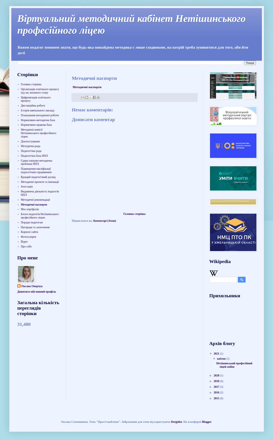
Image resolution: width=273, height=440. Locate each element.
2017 (217, 386)
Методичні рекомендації (35, 199)
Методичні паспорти (87, 87)
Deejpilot (176, 421)
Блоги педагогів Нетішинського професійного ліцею (40, 216)
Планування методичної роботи (40, 115)
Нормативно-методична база (38, 120)
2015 (217, 398)
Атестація (27, 186)
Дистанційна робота (33, 105)
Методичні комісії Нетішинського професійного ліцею (38, 133)
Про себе (26, 246)
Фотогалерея (28, 236)
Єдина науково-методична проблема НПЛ (36, 162)
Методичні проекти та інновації (40, 181)
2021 (217, 353)
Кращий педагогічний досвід (38, 177)
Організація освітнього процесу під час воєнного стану (40, 91)
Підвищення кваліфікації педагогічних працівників (36, 170)
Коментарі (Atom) (104, 220)
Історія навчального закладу (38, 110)
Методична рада (30, 146)
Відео (24, 241)
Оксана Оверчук (32, 286)
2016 (217, 392)
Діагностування (30, 141)
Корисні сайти (29, 231)
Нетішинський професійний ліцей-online (234, 365)
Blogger (206, 421)
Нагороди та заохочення (35, 227)
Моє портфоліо (30, 209)
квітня (221, 358)
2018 (217, 381)
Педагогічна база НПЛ (34, 155)
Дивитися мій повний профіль (36, 291)
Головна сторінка (134, 213)
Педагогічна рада (31, 150)
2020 (217, 375)
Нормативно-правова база (36, 124)
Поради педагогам (32, 222)
